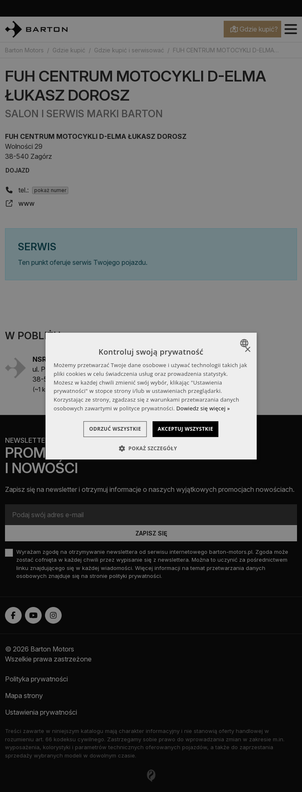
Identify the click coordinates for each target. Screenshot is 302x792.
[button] (151, 448)
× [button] (247, 350)
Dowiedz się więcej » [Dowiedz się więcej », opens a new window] (203, 408)
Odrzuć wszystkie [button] (108, 428)
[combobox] (245, 343)
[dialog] (151, 396)
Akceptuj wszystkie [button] (192, 428)
